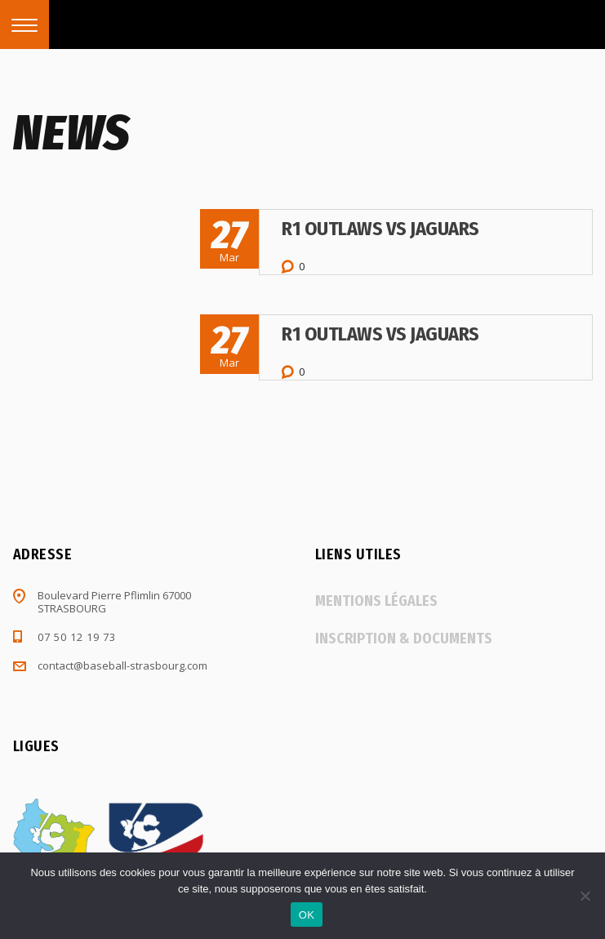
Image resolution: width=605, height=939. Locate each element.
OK (306, 915)
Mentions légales (376, 601)
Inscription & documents (403, 639)
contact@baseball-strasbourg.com (122, 665)
